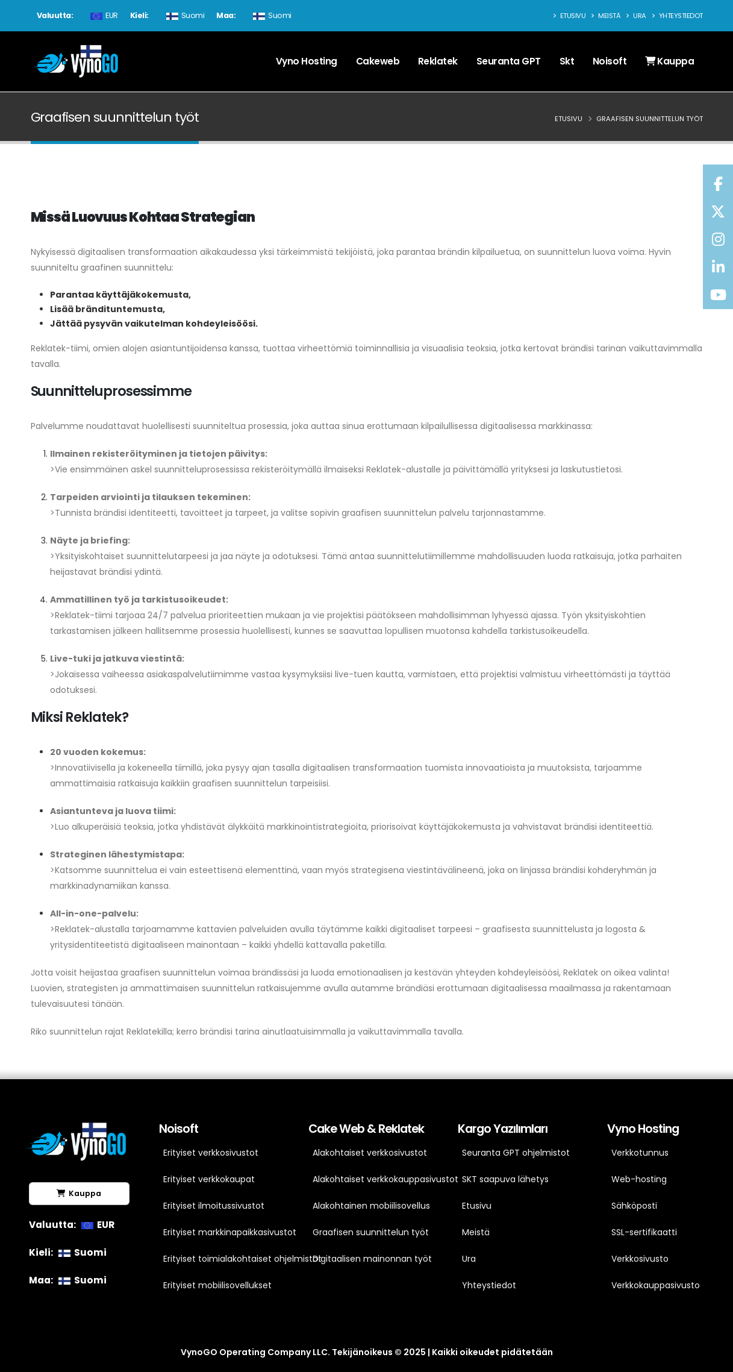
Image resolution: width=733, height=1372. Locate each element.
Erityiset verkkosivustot (210, 1153)
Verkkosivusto (640, 1259)
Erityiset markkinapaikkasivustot (221, 1232)
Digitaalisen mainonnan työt (370, 1259)
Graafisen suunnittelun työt (370, 1232)
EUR (102, 15)
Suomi (184, 15)
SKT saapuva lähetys (505, 1179)
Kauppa (669, 61)
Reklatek (438, 61)
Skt (567, 61)
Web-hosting (639, 1179)
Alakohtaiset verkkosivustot (370, 1153)
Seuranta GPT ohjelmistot (516, 1153)
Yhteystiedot (677, 15)
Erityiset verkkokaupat (209, 1179)
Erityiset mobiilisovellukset (217, 1285)
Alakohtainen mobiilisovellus (370, 1206)
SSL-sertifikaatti (644, 1232)
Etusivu (569, 15)
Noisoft (610, 61)
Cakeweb (378, 61)
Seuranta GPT (508, 61)
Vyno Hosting (306, 61)
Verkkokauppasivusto (655, 1285)
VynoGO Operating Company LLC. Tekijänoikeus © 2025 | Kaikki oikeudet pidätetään (367, 1352)
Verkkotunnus (640, 1153)
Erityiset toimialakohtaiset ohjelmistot (221, 1259)
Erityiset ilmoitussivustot (213, 1206)
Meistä (605, 15)
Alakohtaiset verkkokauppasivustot (370, 1179)
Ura (636, 15)
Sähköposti (634, 1206)
